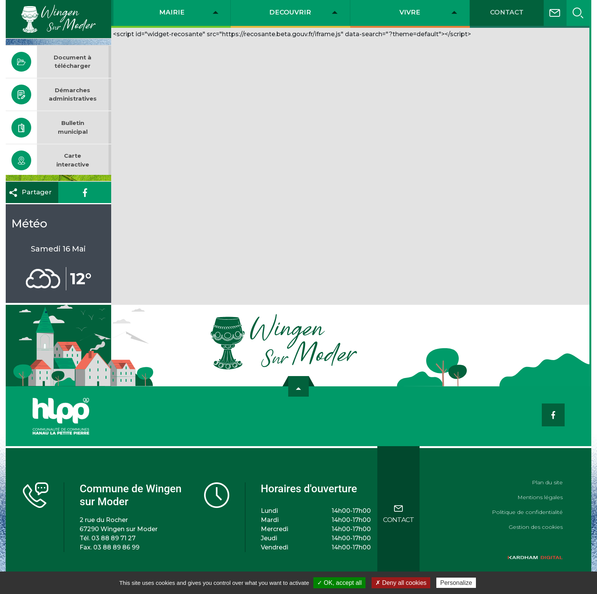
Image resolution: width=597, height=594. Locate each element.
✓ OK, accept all (339, 583)
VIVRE (409, 12)
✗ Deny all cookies (400, 583)
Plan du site (547, 482)
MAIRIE (172, 12)
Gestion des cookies (536, 527)
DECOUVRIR (290, 12)
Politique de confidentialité (527, 512)
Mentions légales (540, 497)
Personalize (456, 583)
